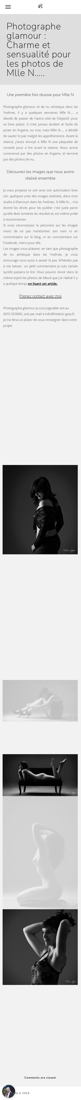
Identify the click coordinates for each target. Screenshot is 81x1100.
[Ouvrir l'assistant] (8, 1091)
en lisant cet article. (43, 283)
